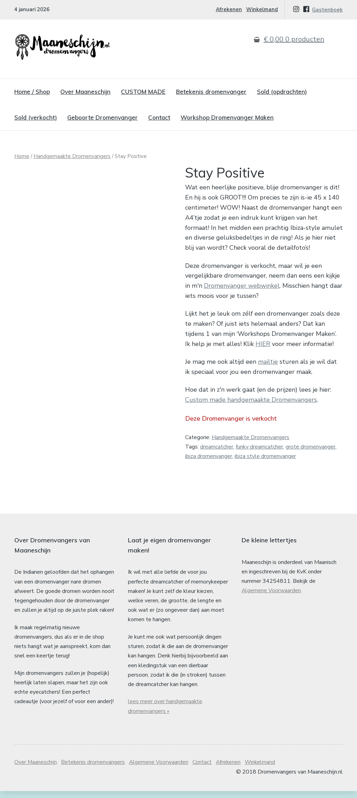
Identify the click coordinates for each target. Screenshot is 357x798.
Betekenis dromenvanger (211, 91)
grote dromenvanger (310, 447)
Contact (159, 117)
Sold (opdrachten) (282, 91)
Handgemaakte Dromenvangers (72, 156)
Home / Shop (32, 91)
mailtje (268, 361)
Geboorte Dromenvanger (102, 117)
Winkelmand (262, 9)
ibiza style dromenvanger (265, 456)
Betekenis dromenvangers (93, 769)
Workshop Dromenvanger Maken (227, 117)
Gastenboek (327, 9)
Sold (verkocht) (35, 117)
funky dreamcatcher (259, 447)
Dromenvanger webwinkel (242, 285)
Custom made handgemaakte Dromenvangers (251, 400)
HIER (263, 344)
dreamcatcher (216, 447)
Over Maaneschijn (85, 91)
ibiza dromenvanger (208, 456)
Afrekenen (229, 9)
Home (21, 156)
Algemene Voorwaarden (271, 597)
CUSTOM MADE (143, 91)
